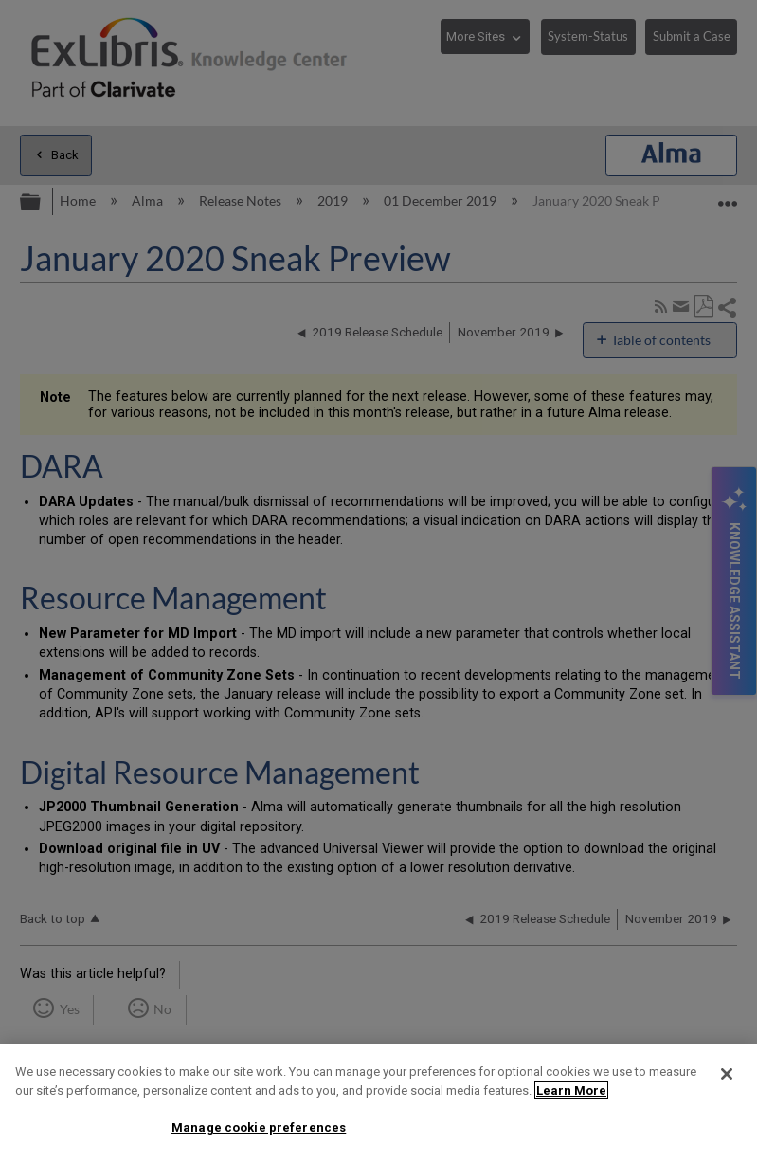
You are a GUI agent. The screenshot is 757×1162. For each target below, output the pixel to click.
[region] (378, 1103)
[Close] (727, 1074)
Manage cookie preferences (258, 1127)
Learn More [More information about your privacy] (571, 1090)
